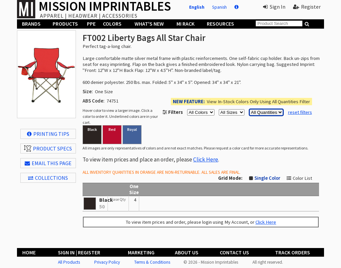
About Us (186, 252)
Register (307, 6)
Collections (48, 177)
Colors (112, 23)
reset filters (300, 112)
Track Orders (292, 252)
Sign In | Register (79, 252)
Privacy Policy (107, 262)
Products (65, 23)
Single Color (267, 178)
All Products (69, 262)
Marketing (141, 252)
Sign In (274, 6)
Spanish (219, 7)
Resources (220, 23)
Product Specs (48, 148)
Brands (31, 23)
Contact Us (234, 252)
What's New (149, 23)
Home (29, 252)
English (196, 7)
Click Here (205, 159)
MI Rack (185, 23)
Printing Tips (48, 134)
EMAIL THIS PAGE (48, 163)
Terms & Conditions (152, 262)
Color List (302, 178)
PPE (91, 23)
